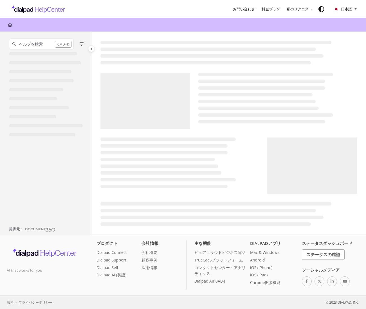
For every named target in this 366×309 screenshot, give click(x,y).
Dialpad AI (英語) (111, 275)
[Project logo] (37, 9)
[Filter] (81, 44)
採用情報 (149, 267)
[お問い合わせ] (244, 9)
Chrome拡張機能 (265, 282)
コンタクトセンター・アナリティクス (220, 270)
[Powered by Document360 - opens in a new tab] (32, 229)
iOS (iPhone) (261, 267)
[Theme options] (321, 8)
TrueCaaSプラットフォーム (218, 260)
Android (257, 260)
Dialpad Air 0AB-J (209, 281)
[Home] (10, 25)
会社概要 (149, 252)
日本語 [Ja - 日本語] (343, 9)
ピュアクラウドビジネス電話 (220, 252)
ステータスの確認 (323, 254)
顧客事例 (149, 260)
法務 (10, 302)
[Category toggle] (91, 48)
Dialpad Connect (111, 252)
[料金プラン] (271, 9)
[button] (41, 44)
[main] (228, 133)
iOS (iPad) (259, 275)
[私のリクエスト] (299, 9)
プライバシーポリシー (35, 302)
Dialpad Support (111, 260)
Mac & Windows (264, 252)
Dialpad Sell (107, 267)
